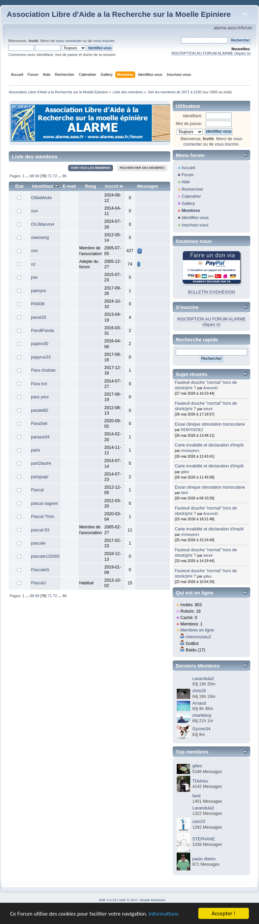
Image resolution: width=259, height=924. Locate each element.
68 (32, 176)
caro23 (198, 821)
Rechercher (192, 189)
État (19, 186)
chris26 (199, 690)
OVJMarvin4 (42, 224)
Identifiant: (192, 116)
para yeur (40, 397)
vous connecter (69, 41)
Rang (90, 186)
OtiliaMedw (41, 197)
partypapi (39, 476)
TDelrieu (200, 781)
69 (37, 176)
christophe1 (190, 451)
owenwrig (40, 237)
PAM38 (38, 304)
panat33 (38, 317)
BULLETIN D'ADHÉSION (211, 292)
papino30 (39, 343)
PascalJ (38, 583)
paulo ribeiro (203, 859)
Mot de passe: (189, 123)
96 (64, 176)
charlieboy (201, 715)
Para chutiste (43, 370)
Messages (147, 186)
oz (33, 264)
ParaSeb (39, 423)
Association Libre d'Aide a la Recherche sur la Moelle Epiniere (119, 14)
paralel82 (39, 410)
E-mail (69, 186)
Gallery (188, 203)
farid (184, 493)
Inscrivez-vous (194, 225)
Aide (185, 182)
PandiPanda (42, 330)
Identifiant (45, 186)
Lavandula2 (203, 678)
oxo (34, 250)
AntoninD (210, 388)
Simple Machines (152, 900)
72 (55, 176)
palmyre (38, 290)
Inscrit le (114, 186)
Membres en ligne (197, 630)
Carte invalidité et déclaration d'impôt (209, 445)
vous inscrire (103, 41)
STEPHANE (203, 839)
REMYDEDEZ (192, 430)
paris (35, 450)
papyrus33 (41, 357)
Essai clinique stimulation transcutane (210, 424)
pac (34, 277)
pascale (38, 543)
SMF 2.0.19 (107, 900)
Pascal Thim (42, 516)
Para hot (39, 383)
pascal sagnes (44, 503)
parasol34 (40, 437)
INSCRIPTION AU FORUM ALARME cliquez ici (211, 53)
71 (50, 176)
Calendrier (191, 196)
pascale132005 (45, 556)
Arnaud (199, 703)
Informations (163, 913)
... (28, 176)
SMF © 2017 (128, 900)
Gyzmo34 (201, 729)
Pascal (37, 490)
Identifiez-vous (194, 217)
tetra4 (207, 409)
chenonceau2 (198, 637)
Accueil (188, 167)
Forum (187, 175)
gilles (185, 472)
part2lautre (41, 463)
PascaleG (40, 569)
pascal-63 (40, 530)
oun (34, 211)
